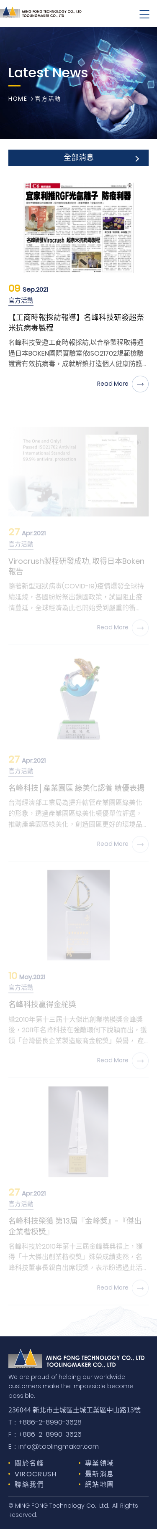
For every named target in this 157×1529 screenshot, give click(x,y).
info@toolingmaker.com (53, 1447)
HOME (17, 99)
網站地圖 (99, 1484)
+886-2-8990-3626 (45, 1435)
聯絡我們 (29, 1484)
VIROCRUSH (36, 1474)
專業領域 (99, 1463)
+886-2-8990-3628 (45, 1422)
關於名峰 (29, 1463)
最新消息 (99, 1474)
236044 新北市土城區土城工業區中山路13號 (74, 1409)
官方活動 (48, 99)
